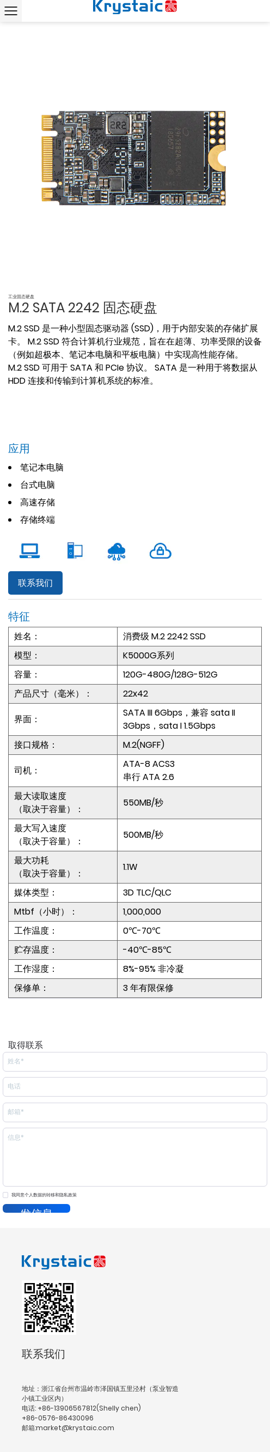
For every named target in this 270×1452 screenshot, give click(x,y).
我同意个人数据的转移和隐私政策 (44, 1195)
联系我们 (35, 583)
